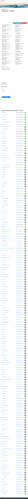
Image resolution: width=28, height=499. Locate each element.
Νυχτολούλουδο (4, 388)
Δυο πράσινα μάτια (4, 245)
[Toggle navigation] (26, 1)
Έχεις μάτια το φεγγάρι (5, 286)
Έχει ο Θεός (3, 133)
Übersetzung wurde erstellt (19, 119)
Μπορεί (3, 374)
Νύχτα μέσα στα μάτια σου (5, 386)
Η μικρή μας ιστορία (4, 319)
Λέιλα (2, 348)
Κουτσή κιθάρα (4, 341)
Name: (3, 87)
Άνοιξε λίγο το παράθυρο (5, 198)
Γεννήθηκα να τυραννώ (5, 298)
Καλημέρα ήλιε (4, 143)
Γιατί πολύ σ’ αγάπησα (5, 312)
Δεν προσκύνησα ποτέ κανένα (6, 236)
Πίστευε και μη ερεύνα (5, 429)
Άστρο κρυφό (3, 217)
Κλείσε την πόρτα (4, 336)
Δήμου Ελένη (5, 66)
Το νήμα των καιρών (4, 181)
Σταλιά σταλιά (4, 169)
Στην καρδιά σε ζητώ (4, 460)
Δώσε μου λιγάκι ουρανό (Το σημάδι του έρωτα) (8, 248)
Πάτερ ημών (3, 424)
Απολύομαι (3, 207)
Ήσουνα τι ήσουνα (4, 138)
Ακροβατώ (3, 193)
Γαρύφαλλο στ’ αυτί (4, 293)
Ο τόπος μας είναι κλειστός (5, 157)
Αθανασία (3, 219)
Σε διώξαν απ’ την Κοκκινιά (5, 164)
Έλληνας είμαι (4, 124)
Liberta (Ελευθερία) (4, 350)
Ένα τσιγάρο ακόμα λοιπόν (5, 274)
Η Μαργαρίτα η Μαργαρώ (5, 317)
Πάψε (2, 422)
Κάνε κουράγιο (4, 329)
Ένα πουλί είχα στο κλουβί (5, 126)
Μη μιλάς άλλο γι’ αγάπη (5, 360)
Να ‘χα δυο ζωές (4, 381)
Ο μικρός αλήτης (4, 155)
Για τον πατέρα (4, 136)
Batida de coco (4, 226)
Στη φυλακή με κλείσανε (5, 455)
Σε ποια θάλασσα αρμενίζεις (5, 167)
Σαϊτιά (3, 162)
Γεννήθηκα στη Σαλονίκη (5, 300)
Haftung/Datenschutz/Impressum (19, 498)
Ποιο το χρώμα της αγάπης (5, 436)
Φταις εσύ (3, 288)
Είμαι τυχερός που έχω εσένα (6, 257)
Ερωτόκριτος (3, 279)
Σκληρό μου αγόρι (4, 453)
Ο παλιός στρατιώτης (5, 398)
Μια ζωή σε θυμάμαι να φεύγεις (6, 362)
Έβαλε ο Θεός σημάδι (5, 250)
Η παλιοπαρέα (4, 324)
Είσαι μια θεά (3, 262)
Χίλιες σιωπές (4, 493)
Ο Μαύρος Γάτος (4, 393)
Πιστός (3, 431)
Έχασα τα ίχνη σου (4, 281)
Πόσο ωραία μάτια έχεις (5, 441)
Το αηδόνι (3, 174)
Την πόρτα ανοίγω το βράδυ (5, 472)
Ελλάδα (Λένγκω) (4, 269)
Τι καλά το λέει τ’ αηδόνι (5, 474)
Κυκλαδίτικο (3, 343)
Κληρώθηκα (3, 338)
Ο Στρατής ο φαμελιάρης (5, 405)
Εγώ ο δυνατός (4, 255)
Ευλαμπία (3, 131)
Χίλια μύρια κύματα (4, 491)
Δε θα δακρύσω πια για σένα (5, 231)
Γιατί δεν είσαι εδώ (4, 307)
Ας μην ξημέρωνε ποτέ (5, 114)
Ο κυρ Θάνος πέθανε (4, 391)
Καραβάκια (3, 331)
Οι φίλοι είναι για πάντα (5, 410)
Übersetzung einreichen (19, 126)
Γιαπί (2, 305)
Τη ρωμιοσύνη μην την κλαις (5, 467)
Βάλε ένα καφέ (4, 224)
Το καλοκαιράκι (4, 481)
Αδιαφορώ (3, 186)
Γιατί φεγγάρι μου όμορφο (5, 310)
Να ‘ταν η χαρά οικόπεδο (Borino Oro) (7, 379)
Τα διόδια (3, 462)
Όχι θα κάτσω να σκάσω (5, 419)
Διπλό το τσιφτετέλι (4, 243)
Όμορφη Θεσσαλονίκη (5, 417)
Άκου (2, 188)
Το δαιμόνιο (3, 479)
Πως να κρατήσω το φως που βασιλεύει (7, 448)
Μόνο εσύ (3, 367)
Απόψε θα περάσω (4, 112)
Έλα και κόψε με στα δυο (5, 267)
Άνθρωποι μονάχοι (4, 200)
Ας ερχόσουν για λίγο (5, 212)
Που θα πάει (3, 443)
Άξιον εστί (3, 195)
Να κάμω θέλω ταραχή (5, 150)
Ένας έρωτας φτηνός (4, 276)
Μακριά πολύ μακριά (4, 355)
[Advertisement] (14, 17)
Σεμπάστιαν (3, 450)
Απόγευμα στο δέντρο (5, 205)
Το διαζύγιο (3, 176)
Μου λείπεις (3, 369)
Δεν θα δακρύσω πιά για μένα (6, 238)
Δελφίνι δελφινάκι (4, 119)
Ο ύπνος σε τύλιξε (4, 400)
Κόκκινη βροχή (4, 145)
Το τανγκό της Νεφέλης (5, 484)
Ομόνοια (3, 412)
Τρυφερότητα (3, 486)
